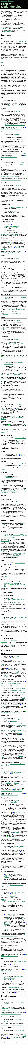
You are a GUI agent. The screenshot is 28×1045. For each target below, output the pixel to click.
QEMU (7, 877)
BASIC (3, 999)
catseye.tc (4, 1)
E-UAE (10, 836)
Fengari (6, 153)
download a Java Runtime (17, 395)
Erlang (3, 256)
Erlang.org (17, 258)
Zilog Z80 (13, 964)
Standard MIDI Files (20, 563)
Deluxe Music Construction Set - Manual (13, 582)
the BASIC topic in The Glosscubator (11, 1014)
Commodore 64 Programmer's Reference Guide (13, 719)
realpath (4, 472)
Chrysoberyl (11, 1)
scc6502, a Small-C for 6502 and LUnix (11, 791)
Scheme (4, 160)
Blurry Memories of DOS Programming (13, 935)
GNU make (23, 455)
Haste (9, 242)
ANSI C (3, 38)
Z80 (2, 959)
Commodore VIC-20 (7, 686)
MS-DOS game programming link (16, 901)
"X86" (15, 851)
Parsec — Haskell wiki (20, 464)
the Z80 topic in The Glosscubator (13, 970)
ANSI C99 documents (20, 68)
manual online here (19, 812)
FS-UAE (14, 838)
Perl (2, 98)
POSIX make (18, 454)
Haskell (3, 183)
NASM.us (17, 320)
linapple (19, 671)
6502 (17, 442)
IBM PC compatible (7, 843)
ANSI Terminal (6, 499)
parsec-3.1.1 (23, 465)
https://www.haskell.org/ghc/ (19, 207)
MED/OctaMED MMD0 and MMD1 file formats (15, 617)
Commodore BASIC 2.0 (12, 556)
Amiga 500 (4, 798)
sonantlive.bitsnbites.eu (10, 640)
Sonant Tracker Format (8, 636)
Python (3, 109)
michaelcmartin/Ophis (20, 438)
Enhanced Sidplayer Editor (18, 553)
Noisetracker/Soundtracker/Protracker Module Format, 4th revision (14, 600)
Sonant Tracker (10, 645)
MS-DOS (3, 328)
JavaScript (22, 153)
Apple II (3, 653)
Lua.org (17, 134)
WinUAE (16, 832)
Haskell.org (18, 185)
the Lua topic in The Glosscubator (13, 156)
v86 (6, 874)
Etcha (2, 378)
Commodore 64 (5, 541)
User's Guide (20, 733)
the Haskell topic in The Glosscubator (11, 253)
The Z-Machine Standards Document (13, 977)
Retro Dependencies (13, 27)
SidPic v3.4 (5, 550)
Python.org (17, 111)
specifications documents (15, 987)
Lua (2, 132)
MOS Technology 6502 (17, 773)
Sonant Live (5, 642)
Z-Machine (4, 974)
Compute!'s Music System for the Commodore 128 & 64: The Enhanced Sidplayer (15, 536)
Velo (2, 412)
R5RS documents (19, 162)
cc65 (15, 789)
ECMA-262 (17, 339)
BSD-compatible (14, 227)
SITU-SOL (16, 783)
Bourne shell (5, 294)
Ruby (3, 401)
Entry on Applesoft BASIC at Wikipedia (14, 1031)
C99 (8, 54)
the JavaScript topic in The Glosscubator (13, 357)
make (3, 451)
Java (2, 360)
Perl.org (17, 100)
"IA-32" (23, 851)
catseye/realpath (8, 477)
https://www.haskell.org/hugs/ (12, 226)
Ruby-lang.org (18, 404)
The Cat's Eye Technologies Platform (15, 105)
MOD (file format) (15, 602)
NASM (3, 317)
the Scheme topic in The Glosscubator (11, 180)
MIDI (2, 560)
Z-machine (14, 979)
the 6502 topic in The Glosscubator (14, 794)
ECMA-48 (17, 501)
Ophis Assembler (7, 435)
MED (2, 614)
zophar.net (15, 672)
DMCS (3, 579)
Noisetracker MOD (7, 595)
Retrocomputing (7, 31)
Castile (3, 409)
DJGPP (4, 900)
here (10, 424)
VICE (23, 698)
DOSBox (7, 914)
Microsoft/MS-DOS (20, 892)
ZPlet (8, 989)
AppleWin (10, 668)
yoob (2, 381)
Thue (17, 408)
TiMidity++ (7, 576)
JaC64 (10, 746)
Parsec (3, 461)
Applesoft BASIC (5, 1010)
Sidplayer (4, 531)
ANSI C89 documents (20, 41)
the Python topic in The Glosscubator (11, 129)
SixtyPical (8, 783)
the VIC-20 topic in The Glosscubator (11, 712)
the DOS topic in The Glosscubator (14, 955)
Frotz (17, 992)
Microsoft (12, 896)
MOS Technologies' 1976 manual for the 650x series (14, 771)
